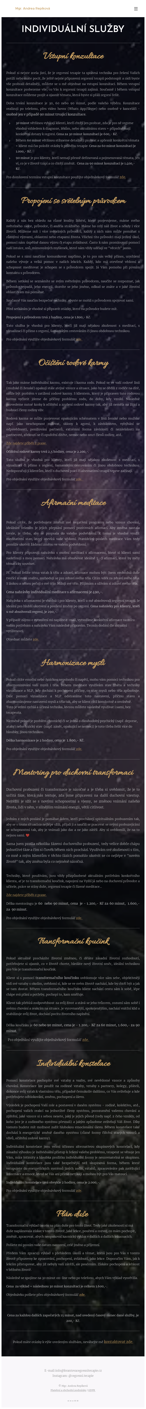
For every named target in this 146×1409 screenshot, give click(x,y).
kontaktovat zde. (118, 1341)
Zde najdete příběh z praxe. (26, 443)
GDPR (92, 1390)
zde (78, 1190)
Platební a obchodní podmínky (68, 1390)
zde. (123, 177)
